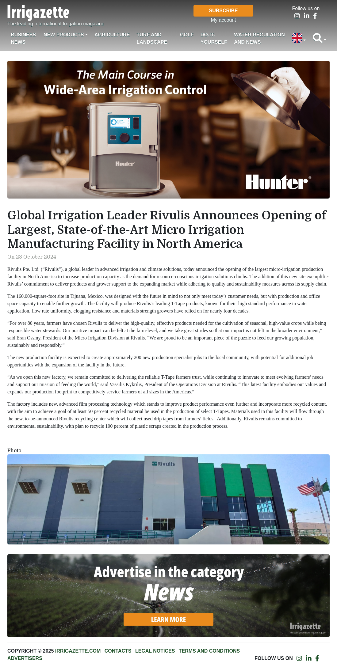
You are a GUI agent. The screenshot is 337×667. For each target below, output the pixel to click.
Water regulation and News (259, 38)
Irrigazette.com (78, 651)
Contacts (118, 651)
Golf (186, 34)
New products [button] (64, 34)
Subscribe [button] (223, 10)
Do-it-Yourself (214, 38)
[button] (299, 39)
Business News (23, 38)
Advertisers (24, 658)
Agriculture (112, 34)
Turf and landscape (152, 38)
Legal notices (155, 651)
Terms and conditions (209, 651)
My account (223, 20)
